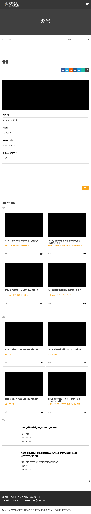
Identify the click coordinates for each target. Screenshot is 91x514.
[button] (86, 481)
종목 (9, 39)
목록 (85, 188)
